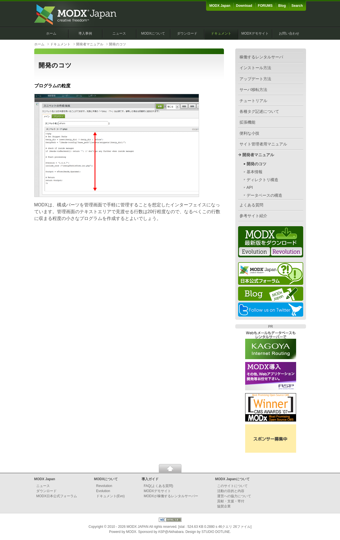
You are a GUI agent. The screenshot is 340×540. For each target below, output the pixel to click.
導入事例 (85, 33)
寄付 (241, 501)
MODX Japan (219, 6)
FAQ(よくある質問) (158, 486)
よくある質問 (251, 205)
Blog (282, 6)
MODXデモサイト (255, 33)
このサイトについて (232, 486)
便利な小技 (249, 133)
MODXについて (153, 33)
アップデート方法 (255, 79)
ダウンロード (187, 33)
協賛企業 (224, 506)
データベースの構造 (264, 195)
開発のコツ (256, 164)
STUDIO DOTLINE (216, 532)
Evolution (103, 491)
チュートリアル (253, 100)
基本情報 (254, 172)
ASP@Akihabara (170, 532)
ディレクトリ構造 (262, 179)
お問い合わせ (289, 33)
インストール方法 (255, 67)
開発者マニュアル (89, 44)
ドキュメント (221, 33)
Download (244, 6)
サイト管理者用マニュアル (263, 144)
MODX (131, 532)
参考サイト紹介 (253, 215)
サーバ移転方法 (253, 89)
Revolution (104, 486)
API (250, 187)
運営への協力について (234, 496)
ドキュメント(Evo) (110, 496)
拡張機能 (247, 122)
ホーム (51, 33)
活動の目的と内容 (230, 491)
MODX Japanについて (232, 479)
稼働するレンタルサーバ (261, 57)
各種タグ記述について (259, 111)
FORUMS (265, 6)
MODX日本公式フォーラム (56, 496)
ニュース (119, 33)
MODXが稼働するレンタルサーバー (171, 496)
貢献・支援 (225, 501)
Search (297, 6)
